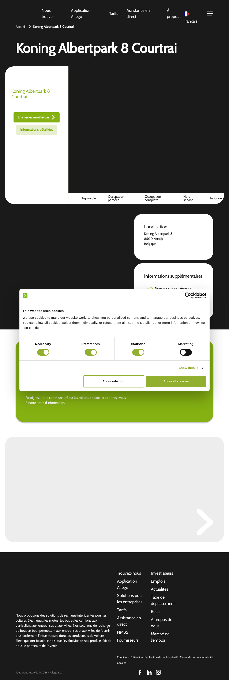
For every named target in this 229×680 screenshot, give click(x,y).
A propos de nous (161, 622)
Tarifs (113, 13)
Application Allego (81, 13)
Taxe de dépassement (163, 600)
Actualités (159, 589)
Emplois (158, 581)
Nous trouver (48, 13)
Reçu (155, 611)
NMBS (122, 632)
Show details (188, 368)
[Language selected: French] (192, 13)
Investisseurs (162, 573)
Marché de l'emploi (160, 637)
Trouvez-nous (129, 573)
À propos (173, 13)
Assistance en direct (138, 13)
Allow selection (113, 381)
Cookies (121, 662)
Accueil (21, 27)
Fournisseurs (127, 640)
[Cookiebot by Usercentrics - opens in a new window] (187, 295)
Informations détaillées (36, 130)
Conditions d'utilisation (130, 657)
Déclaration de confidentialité (161, 657)
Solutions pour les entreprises (130, 598)
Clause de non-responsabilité (196, 657)
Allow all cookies (176, 381)
